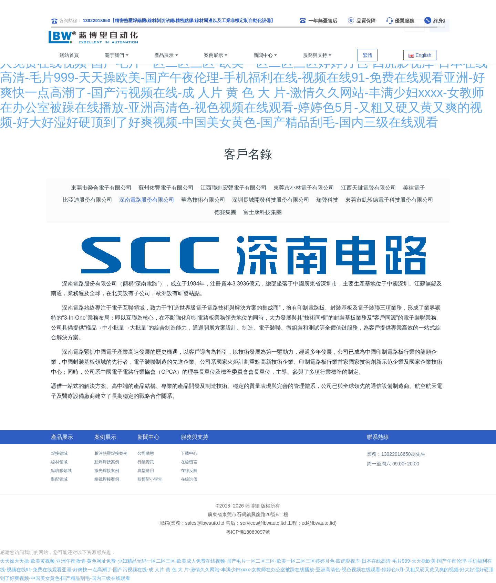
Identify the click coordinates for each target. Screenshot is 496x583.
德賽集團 (225, 212)
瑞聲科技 (327, 200)
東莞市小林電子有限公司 (303, 188)
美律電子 (414, 188)
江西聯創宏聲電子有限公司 (233, 188)
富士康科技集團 (262, 212)
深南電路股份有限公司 (146, 200)
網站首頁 (69, 55)
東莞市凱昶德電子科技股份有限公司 (389, 200)
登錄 (415, 37)
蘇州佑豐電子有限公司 (166, 188)
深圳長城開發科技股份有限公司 (270, 200)
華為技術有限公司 (203, 200)
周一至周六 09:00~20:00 (393, 463)
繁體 (367, 55)
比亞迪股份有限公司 (87, 200)
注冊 (439, 37)
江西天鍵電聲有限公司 (368, 188)
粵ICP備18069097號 (248, 532)
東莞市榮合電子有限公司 (101, 188)
